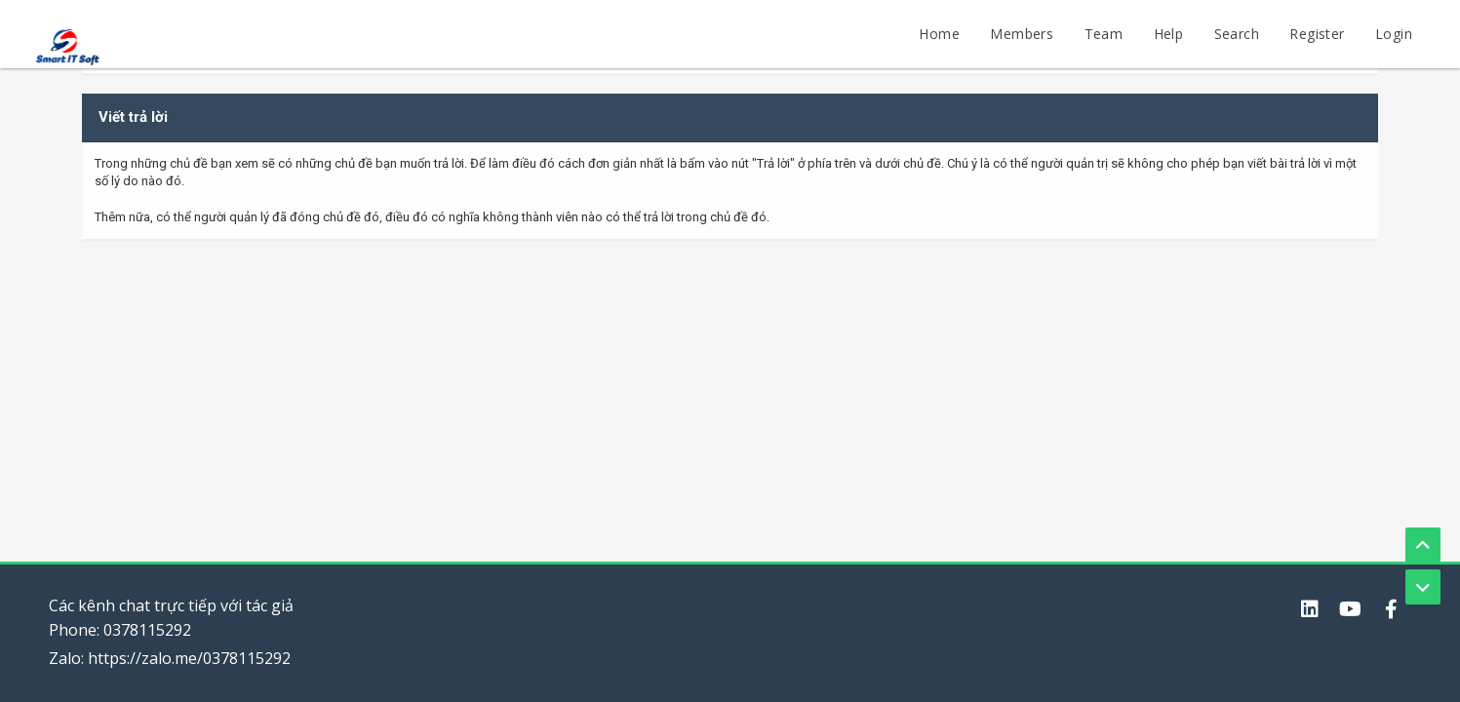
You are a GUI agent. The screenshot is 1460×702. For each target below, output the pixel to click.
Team (1104, 33)
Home (939, 33)
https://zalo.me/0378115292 (189, 658)
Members (1021, 33)
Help (1169, 33)
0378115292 (147, 630)
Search (1236, 33)
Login (1393, 33)
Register (1316, 33)
